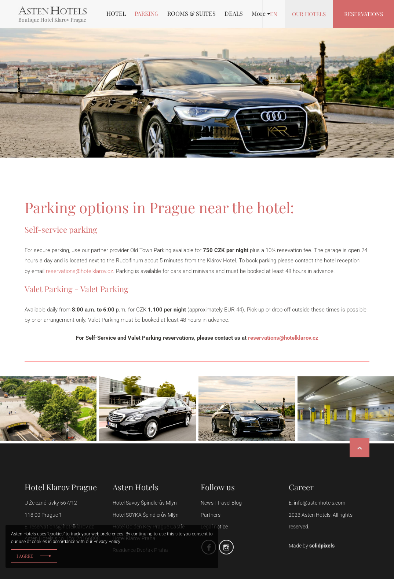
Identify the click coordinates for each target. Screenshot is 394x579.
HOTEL (116, 13)
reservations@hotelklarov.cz (283, 338)
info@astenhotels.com (319, 503)
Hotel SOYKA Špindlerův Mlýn (146, 515)
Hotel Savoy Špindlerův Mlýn (145, 503)
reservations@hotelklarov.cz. (80, 271)
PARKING (146, 13)
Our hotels (309, 14)
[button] (261, 13)
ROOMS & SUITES (191, 13)
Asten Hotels (135, 487)
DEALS (234, 13)
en (273, 14)
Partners (210, 515)
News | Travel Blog (222, 503)
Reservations (363, 14)
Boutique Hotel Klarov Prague (52, 19)
